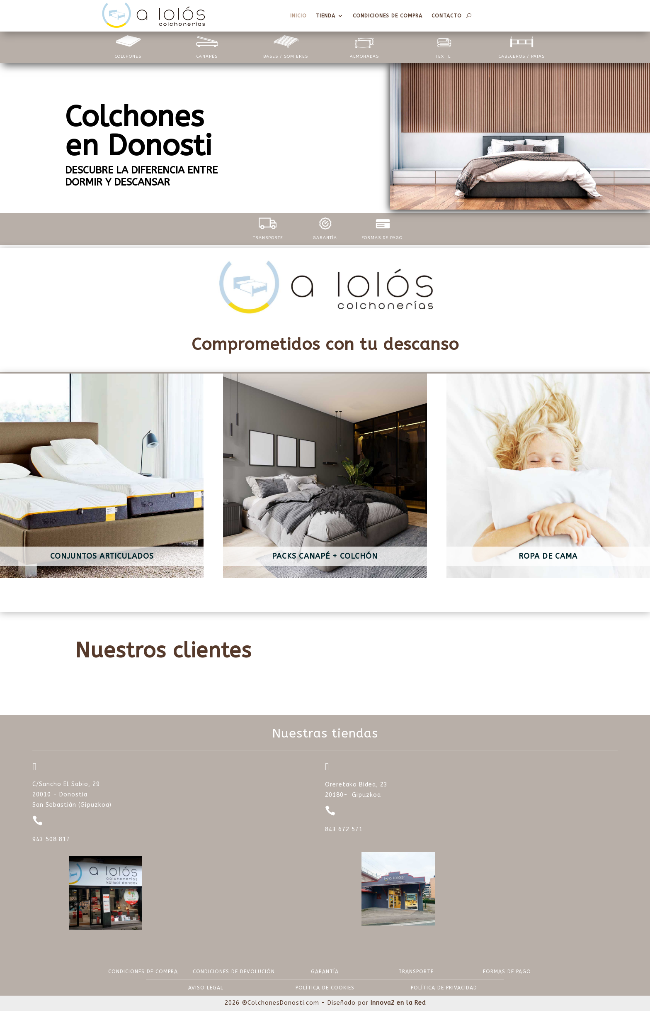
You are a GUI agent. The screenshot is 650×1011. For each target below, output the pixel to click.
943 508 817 (51, 839)
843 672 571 (344, 829)
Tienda (325, 16)
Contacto (447, 16)
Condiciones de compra (387, 16)
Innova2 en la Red (398, 1002)
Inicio (298, 16)
